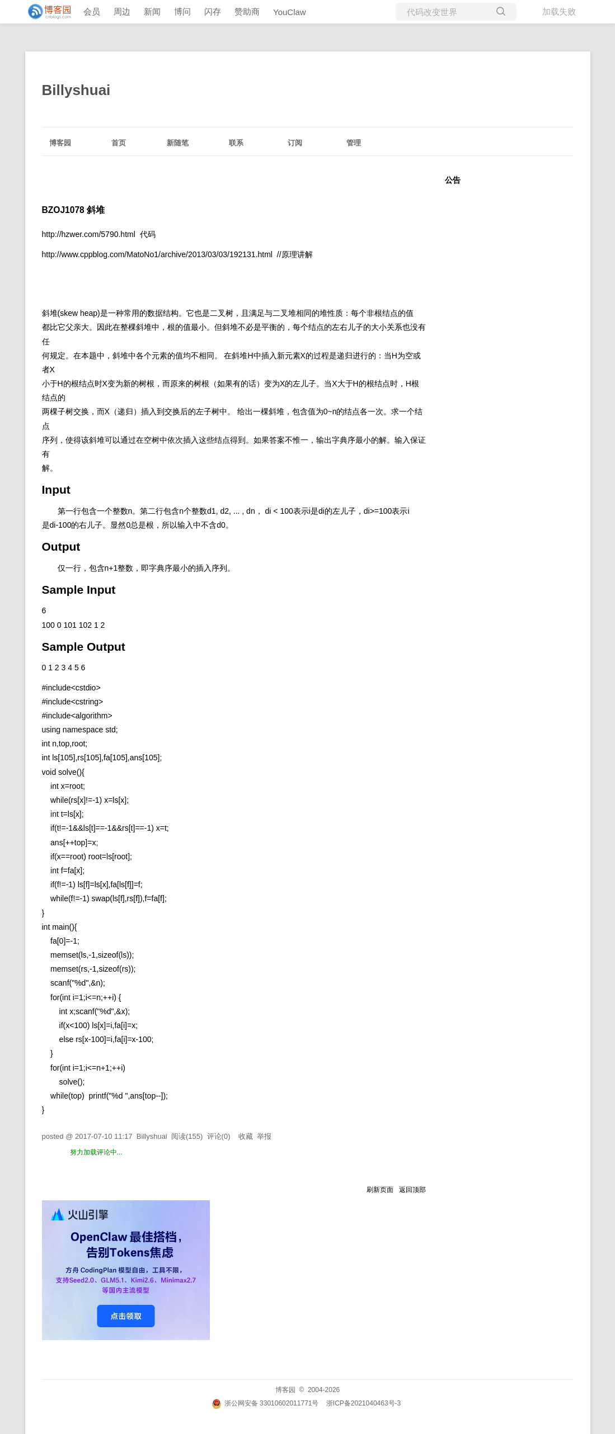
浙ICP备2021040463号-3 (363, 1403)
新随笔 (178, 143)
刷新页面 (380, 1190)
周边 (122, 11)
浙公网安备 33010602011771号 (265, 1403)
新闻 (152, 11)
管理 (353, 143)
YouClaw (289, 12)
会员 (91, 11)
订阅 (295, 143)
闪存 (212, 11)
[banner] (44, 12)
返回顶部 (412, 1190)
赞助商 (247, 11)
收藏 (245, 1136)
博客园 (60, 143)
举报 (264, 1136)
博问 (182, 11)
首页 (118, 143)
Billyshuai (76, 90)
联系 (236, 143)
